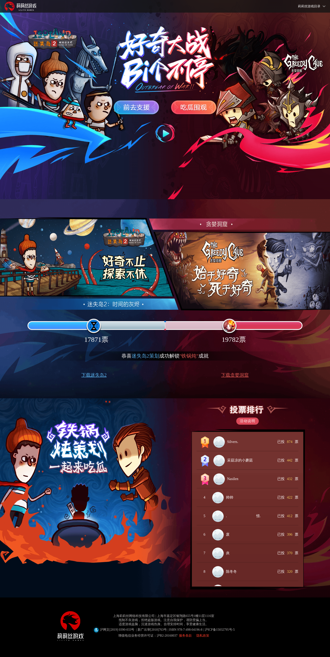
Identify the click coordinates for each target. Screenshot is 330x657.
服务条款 (185, 635)
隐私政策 (202, 635)
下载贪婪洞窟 (235, 374)
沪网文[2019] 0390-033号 (149, 629)
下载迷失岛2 (94, 374)
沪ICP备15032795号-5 (220, 629)
